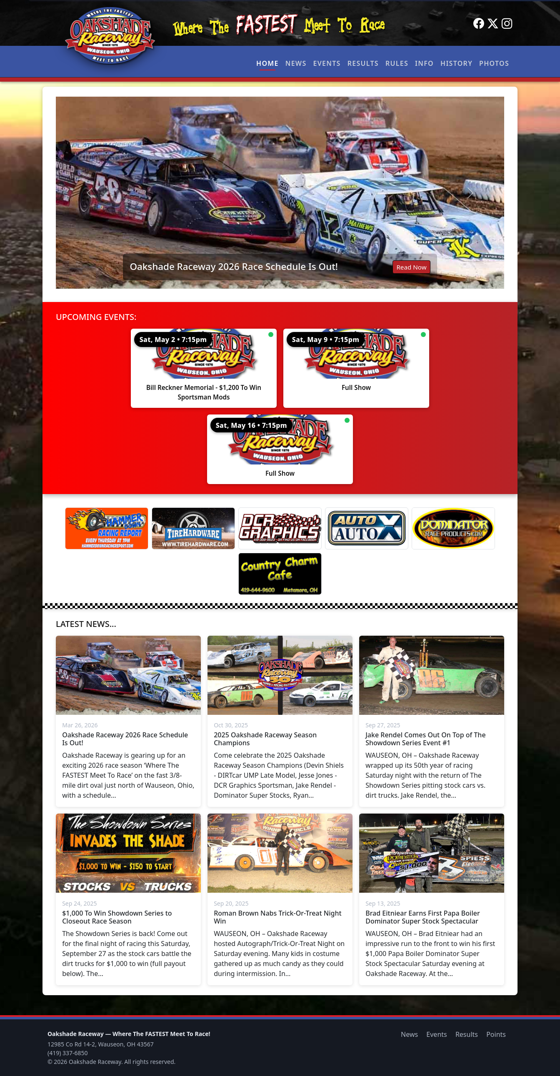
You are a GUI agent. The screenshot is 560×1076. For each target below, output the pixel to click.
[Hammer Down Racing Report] (106, 528)
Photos (494, 63)
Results (363, 63)
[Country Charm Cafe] (280, 574)
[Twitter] (493, 24)
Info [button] (424, 63)
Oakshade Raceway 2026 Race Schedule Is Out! (234, 266)
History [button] (456, 63)
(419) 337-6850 (68, 1053)
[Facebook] (478, 24)
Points (496, 1034)
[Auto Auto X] (366, 528)
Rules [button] (396, 63)
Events (326, 63)
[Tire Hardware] (193, 528)
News (296, 63)
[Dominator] (453, 528)
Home (267, 63)
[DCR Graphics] (280, 528)
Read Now (411, 267)
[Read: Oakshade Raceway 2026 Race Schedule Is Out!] (280, 193)
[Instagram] (507, 24)
